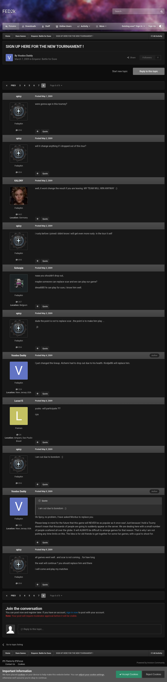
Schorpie (18, 268)
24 (18, 434)
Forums (12, 26)
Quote (45, 131)
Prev (13, 85)
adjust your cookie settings (91, 674)
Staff (47, 26)
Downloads (30, 26)
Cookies (21, 664)
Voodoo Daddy (25, 55)
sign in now (72, 612)
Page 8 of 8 (56, 85)
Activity (84, 26)
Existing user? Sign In (133, 26)
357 (19, 302)
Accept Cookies (128, 674)
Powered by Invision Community (151, 663)
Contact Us (10, 664)
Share (131, 57)
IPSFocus (19, 661)
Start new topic (120, 71)
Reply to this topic (149, 71)
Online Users (65, 26)
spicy (18, 96)
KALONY (18, 180)
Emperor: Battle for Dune (44, 59)
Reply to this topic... (32, 629)
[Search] (127, 11)
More (102, 26)
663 (19, 214)
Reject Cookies (153, 674)
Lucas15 (18, 401)
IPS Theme (7, 661)
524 (19, 389)
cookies (21, 674)
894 (19, 130)
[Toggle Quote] (39, 500)
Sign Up (152, 26)
